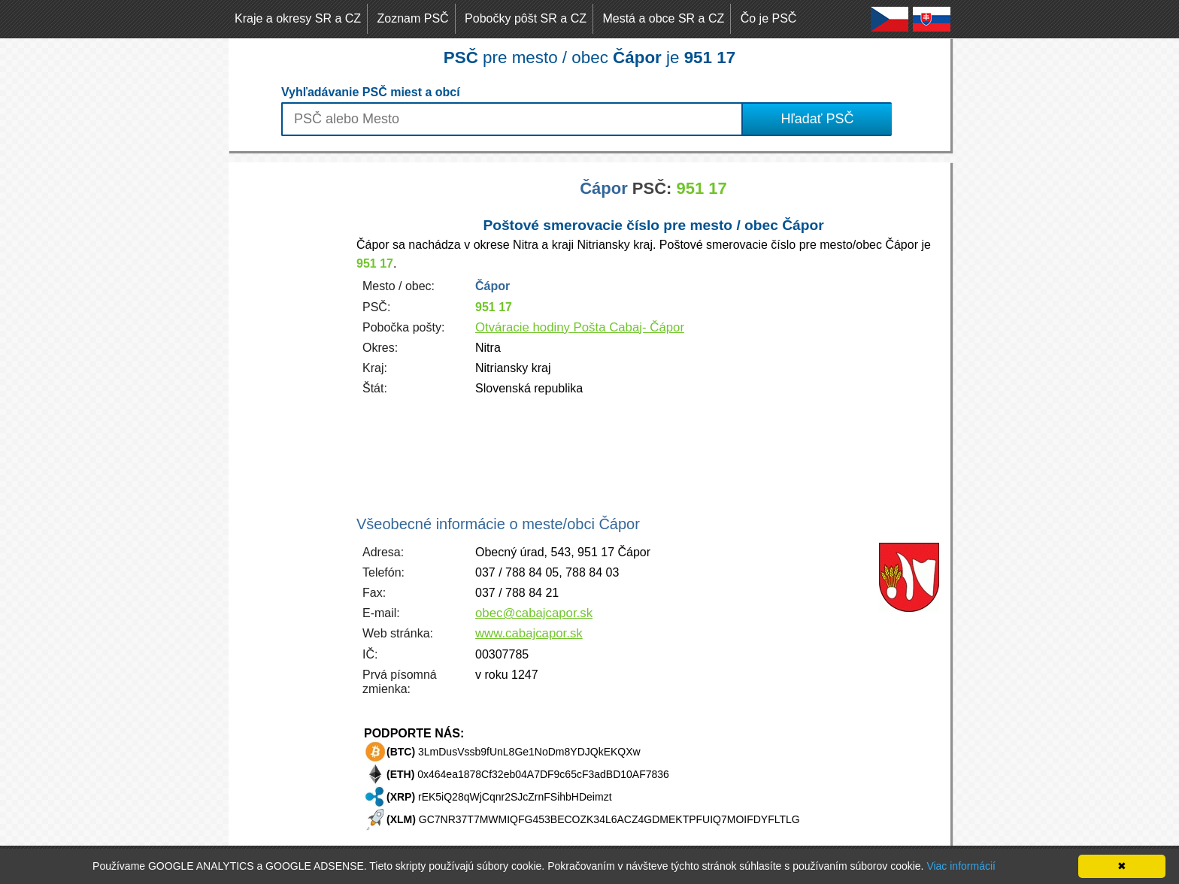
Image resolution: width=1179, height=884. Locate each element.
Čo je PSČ (769, 18)
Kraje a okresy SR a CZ (298, 18)
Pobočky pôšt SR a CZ (525, 18)
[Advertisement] (289, 387)
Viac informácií (961, 866)
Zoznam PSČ (413, 18)
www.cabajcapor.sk (529, 633)
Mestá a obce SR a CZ (663, 18)
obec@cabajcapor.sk (534, 613)
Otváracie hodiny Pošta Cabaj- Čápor (579, 327)
